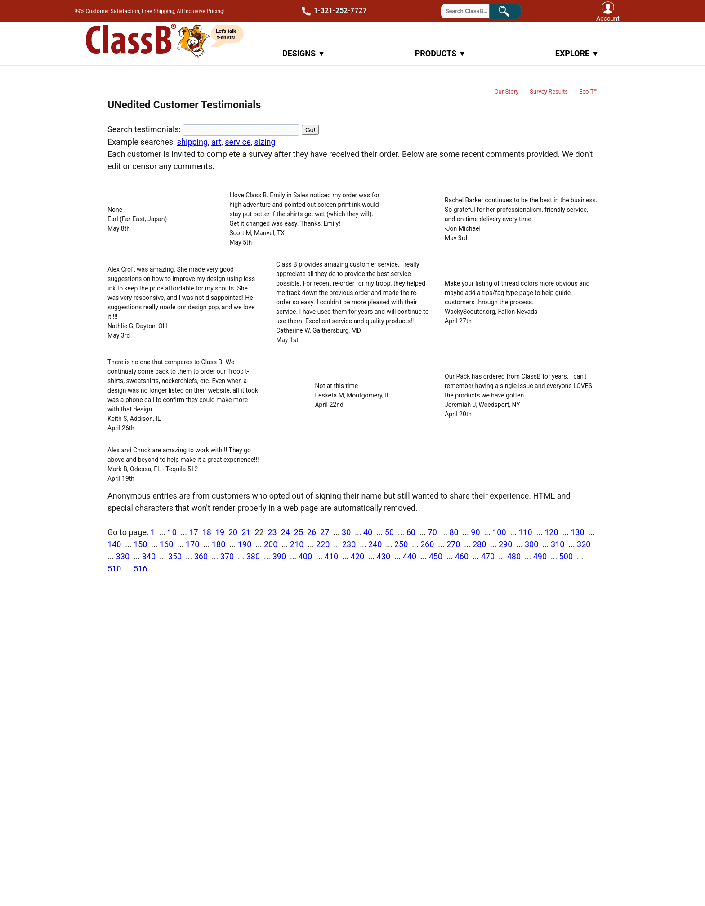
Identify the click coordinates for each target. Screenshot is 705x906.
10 (172, 532)
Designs (303, 53)
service (237, 142)
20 (232, 532)
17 (193, 532)
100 (499, 532)
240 (375, 544)
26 (311, 532)
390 (279, 556)
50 (389, 532)
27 (324, 532)
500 (566, 556)
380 (253, 556)
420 (357, 556)
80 (453, 532)
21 (245, 532)
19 (219, 532)
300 (531, 544)
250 (401, 544)
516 (140, 568)
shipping (192, 142)
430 (383, 556)
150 (140, 544)
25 (298, 532)
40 (367, 532)
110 (525, 532)
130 (577, 532)
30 (346, 532)
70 (432, 532)
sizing (264, 142)
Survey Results (549, 91)
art (216, 142)
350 (175, 556)
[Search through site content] (470, 11)
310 (557, 544)
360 (201, 556)
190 (244, 544)
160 (166, 544)
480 (514, 556)
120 (551, 532)
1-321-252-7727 (331, 11)
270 (453, 544)
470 (488, 556)
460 (462, 556)
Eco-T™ (588, 91)
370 (227, 556)
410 (331, 556)
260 (427, 544)
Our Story (507, 91)
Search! (512, 10)
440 (409, 556)
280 (479, 544)
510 (114, 568)
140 (114, 544)
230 (349, 544)
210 (296, 544)
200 (270, 544)
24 (285, 532)
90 (475, 532)
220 (323, 544)
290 (505, 544)
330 (122, 556)
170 (192, 544)
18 (206, 532)
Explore (576, 53)
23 (272, 532)
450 (435, 556)
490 (540, 556)
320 (583, 544)
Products (440, 53)
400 (305, 556)
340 (149, 556)
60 (410, 532)
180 (218, 544)
